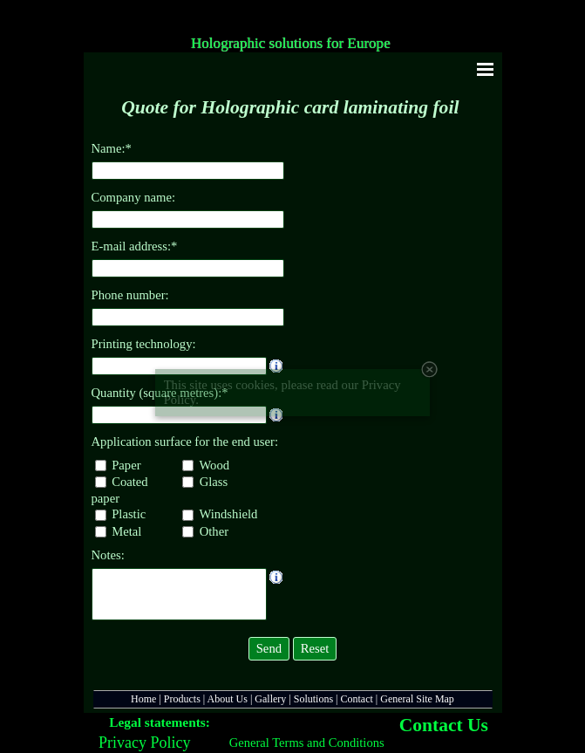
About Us (227, 699)
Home (143, 699)
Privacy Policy (145, 742)
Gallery (270, 699)
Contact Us (443, 725)
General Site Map (417, 699)
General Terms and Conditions (306, 743)
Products (182, 699)
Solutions (313, 699)
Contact (357, 699)
